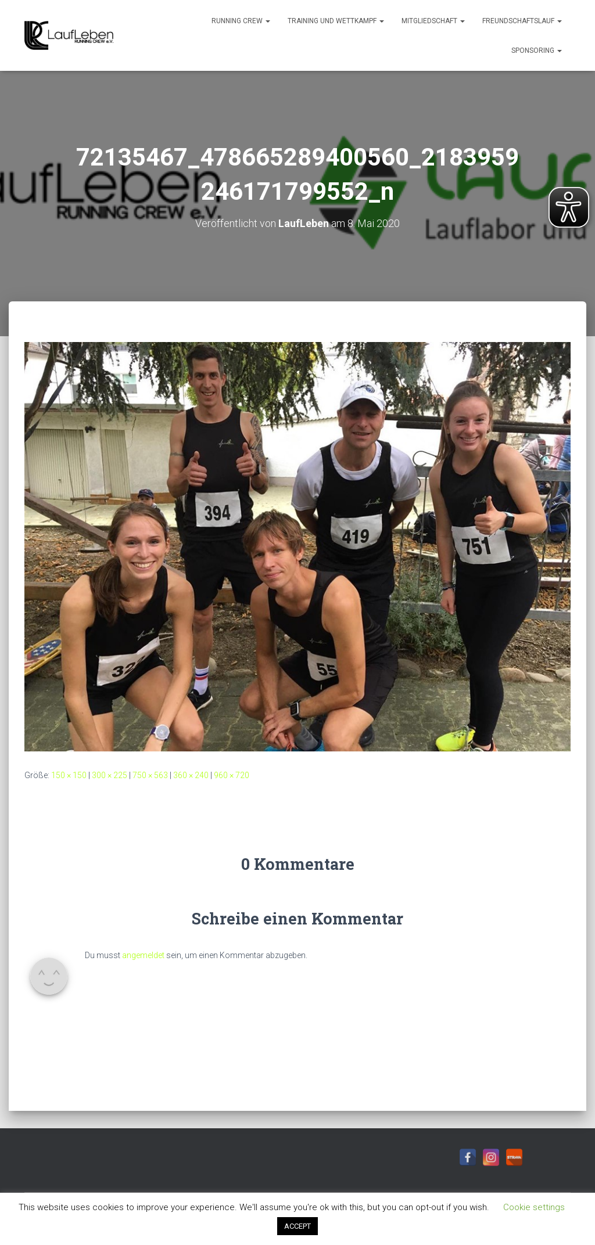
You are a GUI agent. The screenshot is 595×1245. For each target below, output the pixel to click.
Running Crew (241, 21)
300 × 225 (109, 775)
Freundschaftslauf (522, 21)
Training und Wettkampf (336, 21)
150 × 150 (69, 775)
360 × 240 (191, 775)
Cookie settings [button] (534, 1207)
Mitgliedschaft (433, 21)
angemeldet (143, 955)
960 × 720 (231, 775)
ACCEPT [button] (297, 1226)
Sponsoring (536, 50)
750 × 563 (150, 775)
